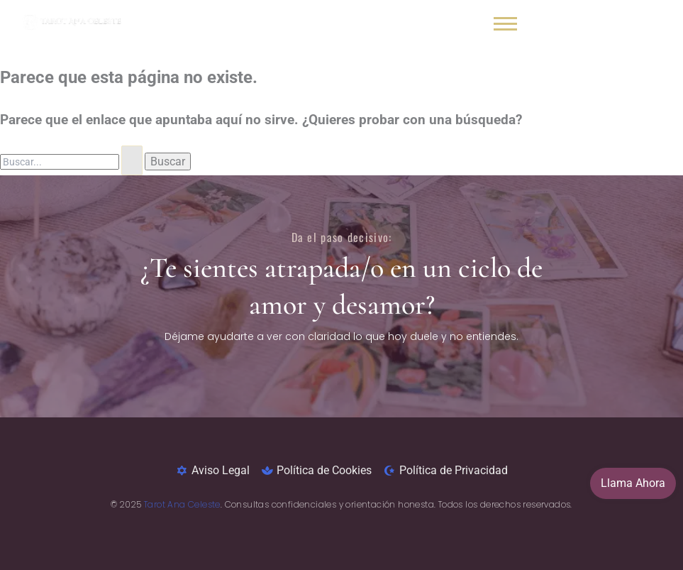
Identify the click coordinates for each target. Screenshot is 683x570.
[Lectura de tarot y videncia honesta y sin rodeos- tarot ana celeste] (71, 20)
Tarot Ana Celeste (182, 504)
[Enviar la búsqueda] (132, 160)
